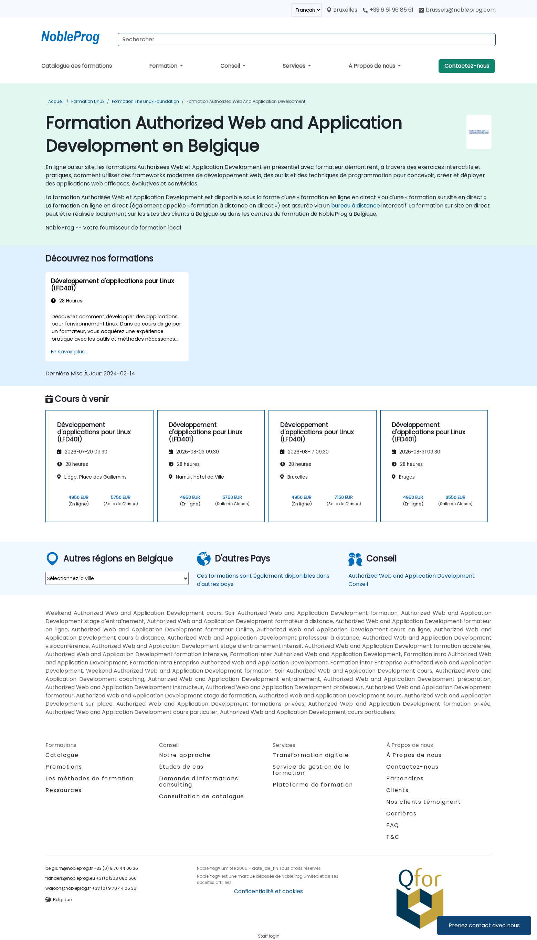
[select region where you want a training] (117, 578)
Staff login (269, 936)
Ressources (63, 790)
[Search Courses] (307, 39)
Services (295, 66)
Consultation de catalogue (201, 796)
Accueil (56, 101)
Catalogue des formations (76, 66)
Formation (164, 66)
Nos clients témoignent (423, 802)
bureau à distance (355, 206)
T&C (393, 837)
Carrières (401, 814)
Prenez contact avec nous (484, 925)
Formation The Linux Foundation (145, 101)
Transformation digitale (311, 755)
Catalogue (61, 755)
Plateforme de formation (313, 785)
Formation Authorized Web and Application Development (246, 101)
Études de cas (181, 767)
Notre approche (185, 755)
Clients (397, 790)
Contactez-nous (466, 66)
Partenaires (405, 778)
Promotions (63, 767)
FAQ (392, 825)
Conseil (230, 66)
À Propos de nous (372, 66)
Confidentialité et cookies (268, 891)
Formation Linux (87, 101)
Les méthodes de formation (89, 778)
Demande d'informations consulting (198, 782)
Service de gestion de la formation (311, 770)
